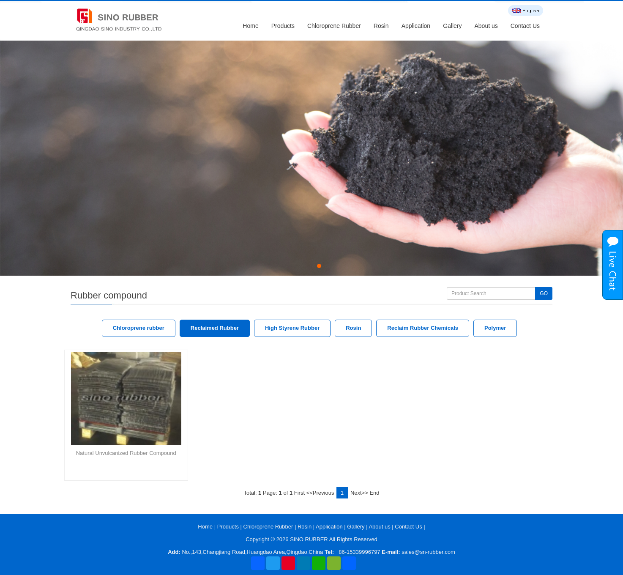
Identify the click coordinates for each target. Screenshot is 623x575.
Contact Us (525, 25)
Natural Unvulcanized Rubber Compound (126, 453)
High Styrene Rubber (292, 328)
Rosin (381, 25)
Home (250, 25)
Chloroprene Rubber (334, 25)
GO (544, 293)
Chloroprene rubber (138, 328)
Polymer (495, 328)
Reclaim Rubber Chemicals (422, 328)
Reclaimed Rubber (215, 328)
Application (416, 25)
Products (283, 25)
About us (485, 25)
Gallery (452, 25)
